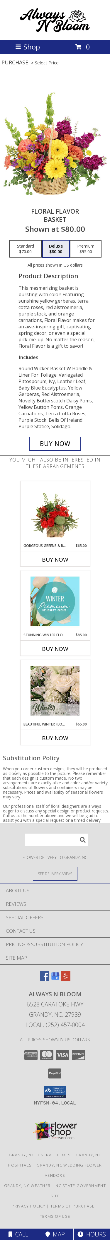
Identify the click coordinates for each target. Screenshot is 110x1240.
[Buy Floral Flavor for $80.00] (55, 444)
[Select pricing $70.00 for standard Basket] (25, 249)
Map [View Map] (55, 1234)
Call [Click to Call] (18, 1234)
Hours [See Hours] (91, 1234)
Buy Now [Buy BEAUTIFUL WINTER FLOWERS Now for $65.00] (55, 738)
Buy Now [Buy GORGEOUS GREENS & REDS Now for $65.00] (55, 559)
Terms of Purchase (72, 1206)
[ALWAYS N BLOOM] (55, 31)
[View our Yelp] (65, 978)
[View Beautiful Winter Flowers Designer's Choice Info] (55, 691)
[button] (55, 1092)
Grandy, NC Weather (27, 1185)
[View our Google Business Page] (55, 978)
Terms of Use (55, 1216)
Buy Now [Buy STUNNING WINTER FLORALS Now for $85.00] (55, 649)
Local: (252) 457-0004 (55, 1025)
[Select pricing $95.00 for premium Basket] (85, 249)
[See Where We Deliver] (55, 873)
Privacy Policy (28, 1206)
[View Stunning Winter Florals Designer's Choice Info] (55, 601)
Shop (27, 47)
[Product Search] (56, 839)
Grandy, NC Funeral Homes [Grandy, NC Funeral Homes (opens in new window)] (40, 1154)
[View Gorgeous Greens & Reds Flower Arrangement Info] (55, 512)
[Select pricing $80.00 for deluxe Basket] (56, 249)
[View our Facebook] (44, 978)
